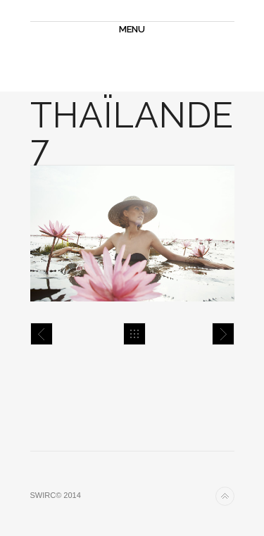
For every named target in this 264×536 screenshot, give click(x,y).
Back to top (224, 496)
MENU (132, 29)
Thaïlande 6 (41, 334)
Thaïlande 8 (223, 334)
